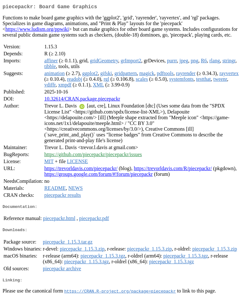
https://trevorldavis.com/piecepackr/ (81, 169)
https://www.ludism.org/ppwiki (37, 30)
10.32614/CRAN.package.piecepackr (82, 100)
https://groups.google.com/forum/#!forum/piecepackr (98, 175)
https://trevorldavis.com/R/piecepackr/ (173, 169)
